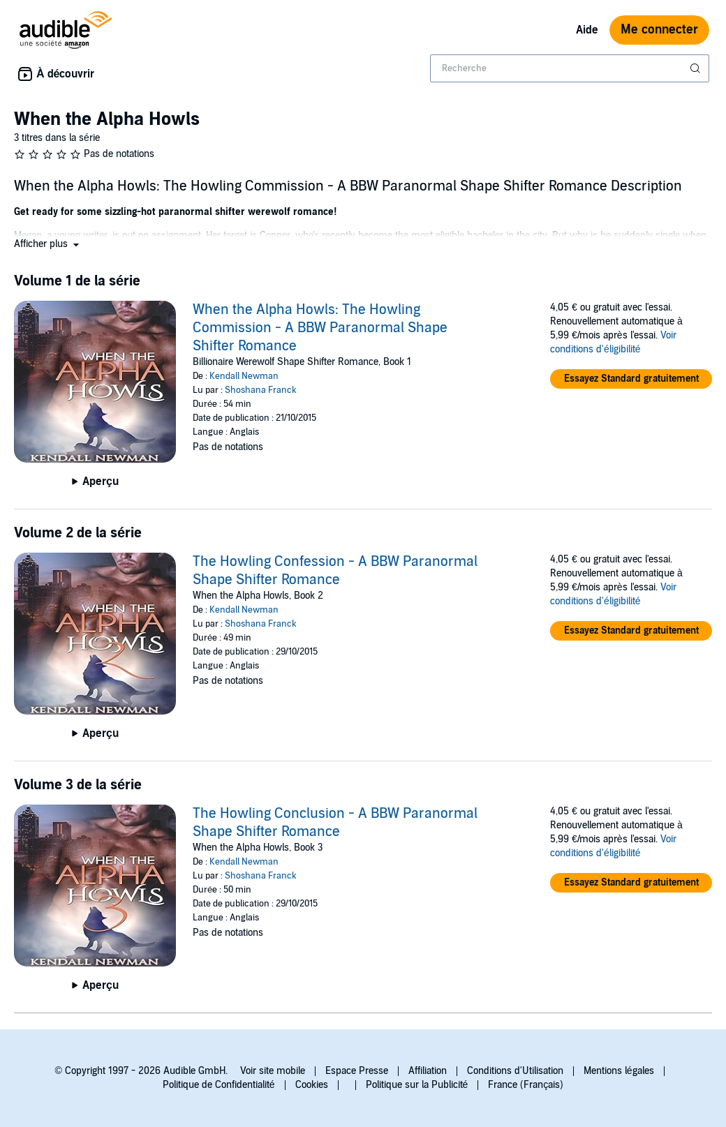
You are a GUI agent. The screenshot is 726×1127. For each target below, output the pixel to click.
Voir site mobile (272, 1071)
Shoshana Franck (261, 390)
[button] (48, 244)
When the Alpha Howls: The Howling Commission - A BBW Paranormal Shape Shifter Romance (320, 327)
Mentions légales (619, 1071)
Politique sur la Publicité (417, 1085)
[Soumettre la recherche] (696, 68)
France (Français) (525, 1085)
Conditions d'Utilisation (515, 1071)
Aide (587, 30)
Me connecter (659, 29)
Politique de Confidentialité (219, 1085)
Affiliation (427, 1071)
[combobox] (569, 68)
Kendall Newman (244, 376)
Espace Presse (356, 1071)
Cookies (311, 1085)
